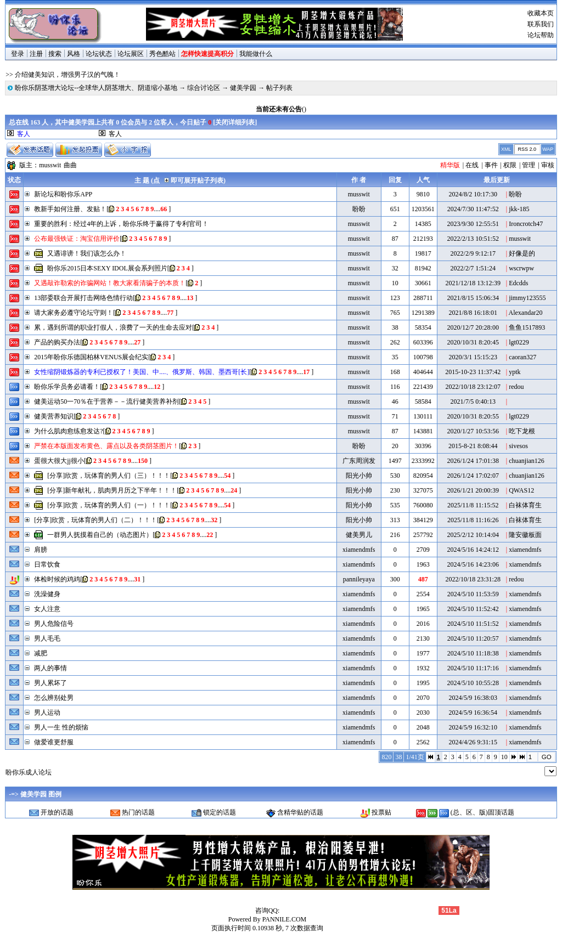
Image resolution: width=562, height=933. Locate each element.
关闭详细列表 (235, 122)
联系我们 (540, 24)
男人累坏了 (50, 683)
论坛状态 (99, 54)
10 (504, 757)
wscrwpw (521, 268)
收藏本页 (540, 13)
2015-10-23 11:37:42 (473, 372)
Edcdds (518, 283)
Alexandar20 (526, 312)
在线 (472, 165)
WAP (547, 149)
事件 (491, 165)
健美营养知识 (54, 416)
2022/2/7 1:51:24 (473, 268)
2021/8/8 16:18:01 (473, 312)
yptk (514, 372)
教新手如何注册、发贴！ (70, 209)
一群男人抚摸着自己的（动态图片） (100, 535)
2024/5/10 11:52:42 (473, 609)
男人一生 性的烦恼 (61, 727)
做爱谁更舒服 (54, 742)
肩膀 (40, 549)
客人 (115, 134)
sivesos (518, 446)
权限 (509, 165)
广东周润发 (358, 461)
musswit (50, 165)
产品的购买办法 (57, 342)
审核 (547, 165)
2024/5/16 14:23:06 (473, 564)
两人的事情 (50, 668)
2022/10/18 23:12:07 (473, 387)
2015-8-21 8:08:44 (473, 446)
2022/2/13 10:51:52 (473, 238)
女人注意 (47, 609)
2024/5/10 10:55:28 (473, 683)
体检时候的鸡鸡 (57, 579)
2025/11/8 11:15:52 (472, 505)
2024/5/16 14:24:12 (473, 549)
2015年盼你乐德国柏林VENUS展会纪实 (91, 357)
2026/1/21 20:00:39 (473, 490)
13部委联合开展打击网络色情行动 (83, 298)
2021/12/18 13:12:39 (473, 283)
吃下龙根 (522, 431)
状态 (14, 180)
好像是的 (522, 253)
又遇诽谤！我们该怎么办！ (86, 253)
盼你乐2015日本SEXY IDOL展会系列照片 (107, 268)
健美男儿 (359, 535)
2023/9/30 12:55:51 (473, 224)
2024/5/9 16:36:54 (473, 712)
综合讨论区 (203, 88)
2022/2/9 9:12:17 (473, 253)
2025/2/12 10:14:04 (473, 535)
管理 (528, 165)
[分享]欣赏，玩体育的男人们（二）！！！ (95, 520)
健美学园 (243, 88)
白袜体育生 (525, 505)
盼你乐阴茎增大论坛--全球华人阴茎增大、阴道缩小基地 (96, 88)
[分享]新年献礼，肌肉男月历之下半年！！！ (112, 490)
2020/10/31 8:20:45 (473, 342)
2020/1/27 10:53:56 (473, 431)
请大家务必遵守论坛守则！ (73, 312)
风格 (73, 54)
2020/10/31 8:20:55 (473, 416)
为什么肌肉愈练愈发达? (68, 431)
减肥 (40, 653)
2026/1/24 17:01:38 (473, 461)
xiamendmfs (358, 549)
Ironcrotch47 (526, 224)
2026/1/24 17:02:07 (473, 475)
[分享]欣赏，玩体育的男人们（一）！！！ (108, 505)
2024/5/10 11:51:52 (473, 623)
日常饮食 (47, 564)
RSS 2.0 (527, 149)
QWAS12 (521, 490)
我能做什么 (255, 54)
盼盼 (515, 194)
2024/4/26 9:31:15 (473, 742)
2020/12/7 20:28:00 (473, 327)
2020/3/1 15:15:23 (473, 357)
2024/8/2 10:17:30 (473, 194)
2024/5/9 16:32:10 (473, 727)
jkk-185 (519, 209)
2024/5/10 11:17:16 (473, 668)
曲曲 (70, 165)
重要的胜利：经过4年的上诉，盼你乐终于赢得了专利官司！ (121, 224)
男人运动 (47, 712)
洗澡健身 (47, 594)
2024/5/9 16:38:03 (473, 698)
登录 (17, 54)
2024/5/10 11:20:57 (473, 638)
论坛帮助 (540, 35)
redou (516, 387)
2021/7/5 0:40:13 (473, 401)
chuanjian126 (526, 461)
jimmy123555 (527, 298)
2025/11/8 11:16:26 (472, 520)
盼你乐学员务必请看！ (67, 387)
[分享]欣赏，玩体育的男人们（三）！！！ (108, 475)
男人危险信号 (54, 623)
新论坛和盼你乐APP (63, 194)
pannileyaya (359, 579)
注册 (36, 54)
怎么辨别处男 (54, 698)
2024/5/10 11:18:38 (473, 653)
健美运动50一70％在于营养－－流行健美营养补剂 (106, 401)
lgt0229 (519, 342)
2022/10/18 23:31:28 (473, 579)
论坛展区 (130, 54)
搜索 (54, 54)
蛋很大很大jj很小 (59, 461)
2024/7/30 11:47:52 (473, 209)
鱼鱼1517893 (527, 327)
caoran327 (522, 357)
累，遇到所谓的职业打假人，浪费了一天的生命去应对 (113, 327)
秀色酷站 (162, 54)
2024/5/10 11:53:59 (473, 594)
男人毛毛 (47, 638)
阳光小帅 (359, 475)
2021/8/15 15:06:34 (473, 298)
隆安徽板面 (525, 535)
